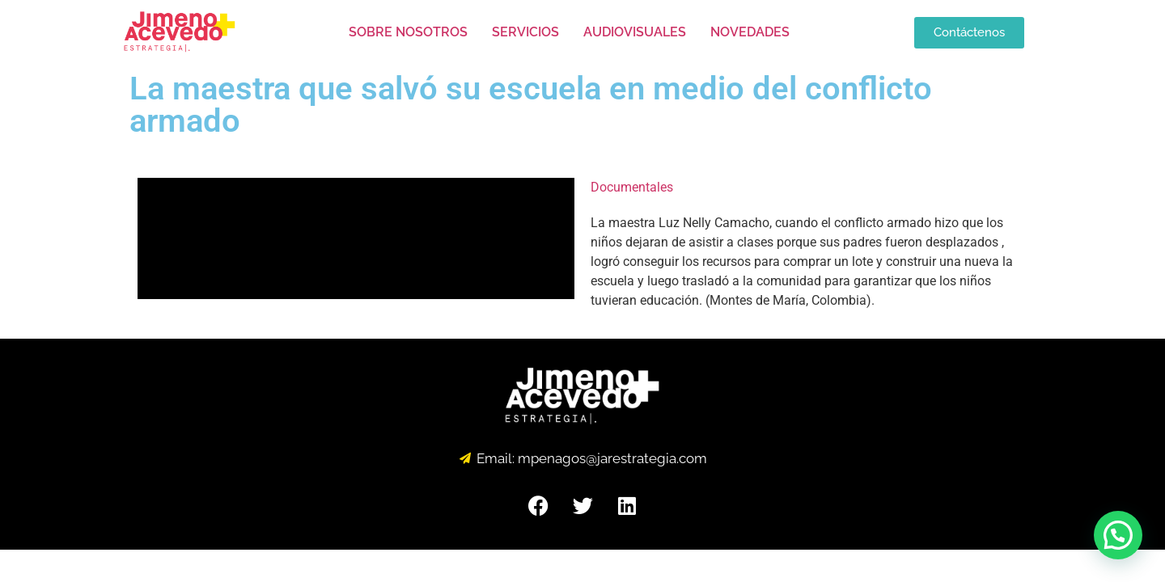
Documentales (632, 187)
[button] (1118, 535)
